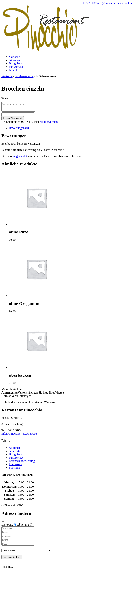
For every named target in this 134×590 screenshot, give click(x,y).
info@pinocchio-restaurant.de (19, 435)
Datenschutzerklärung (22, 462)
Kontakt (13, 70)
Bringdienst (16, 63)
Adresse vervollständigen (16, 397)
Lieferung (8, 526)
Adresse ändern (11, 558)
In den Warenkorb (12, 119)
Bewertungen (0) (19, 129)
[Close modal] (2, 523)
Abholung (24, 526)
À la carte (14, 452)
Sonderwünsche (24, 76)
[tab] (71, 129)
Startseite (14, 56)
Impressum (15, 465)
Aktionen (14, 60)
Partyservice (16, 66)
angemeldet (20, 157)
